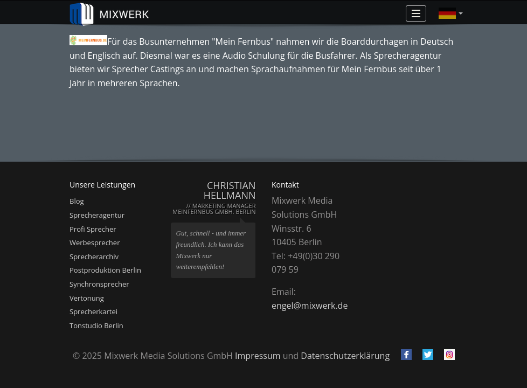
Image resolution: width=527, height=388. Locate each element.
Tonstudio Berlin (96, 325)
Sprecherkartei (93, 311)
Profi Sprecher (93, 229)
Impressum (257, 356)
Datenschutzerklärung (345, 356)
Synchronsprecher (99, 284)
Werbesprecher (95, 242)
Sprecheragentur (97, 215)
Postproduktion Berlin (105, 270)
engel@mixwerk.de (310, 305)
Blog (77, 201)
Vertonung (87, 298)
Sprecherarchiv (94, 256)
